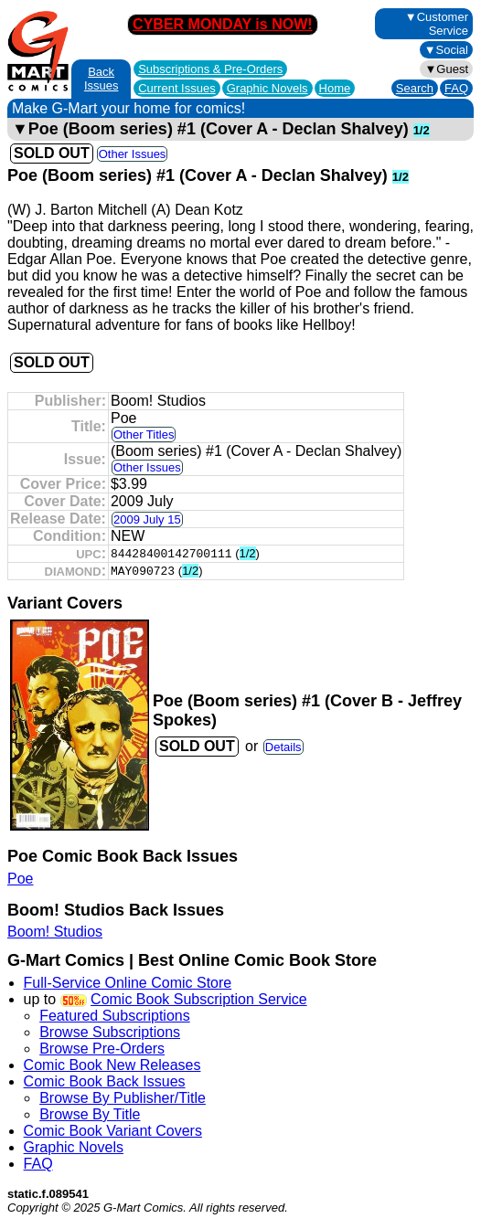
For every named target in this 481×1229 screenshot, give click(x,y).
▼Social (446, 50)
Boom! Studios (54, 931)
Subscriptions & (210, 69)
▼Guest (446, 69)
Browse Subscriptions (109, 1032)
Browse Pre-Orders (102, 1048)
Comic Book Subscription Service (199, 999)
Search (414, 88)
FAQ (456, 88)
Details (283, 747)
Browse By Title (89, 1114)
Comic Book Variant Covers (113, 1131)
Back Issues (101, 78)
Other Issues (132, 154)
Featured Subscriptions (114, 1015)
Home (335, 88)
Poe (20, 878)
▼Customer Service (436, 23)
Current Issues (177, 88)
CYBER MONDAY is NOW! (222, 24)
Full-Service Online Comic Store (128, 983)
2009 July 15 (147, 519)
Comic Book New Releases (112, 1065)
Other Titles (143, 434)
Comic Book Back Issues (105, 1081)
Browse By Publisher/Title (122, 1098)
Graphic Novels (267, 88)
